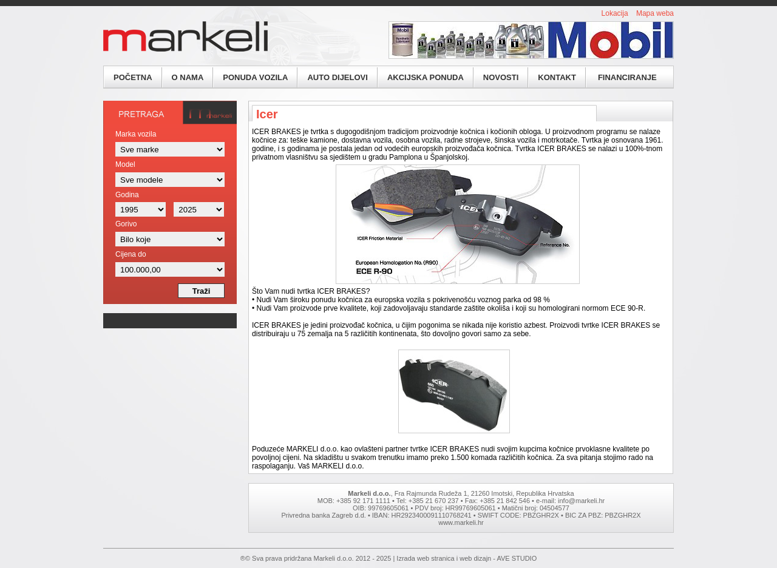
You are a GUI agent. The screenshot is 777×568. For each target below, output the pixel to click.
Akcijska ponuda (425, 77)
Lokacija (615, 13)
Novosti (501, 77)
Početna (133, 77)
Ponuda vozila (255, 77)
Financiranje (627, 77)
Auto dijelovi (337, 77)
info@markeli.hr (581, 500)
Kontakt (557, 77)
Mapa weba (655, 13)
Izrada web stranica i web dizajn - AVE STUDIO (466, 558)
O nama (188, 77)
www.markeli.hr (461, 522)
